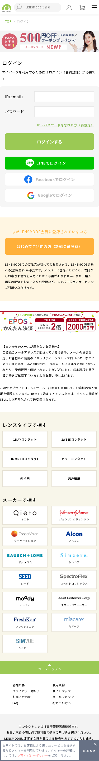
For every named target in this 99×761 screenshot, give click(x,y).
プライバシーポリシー (27, 691)
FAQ (15, 703)
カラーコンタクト (74, 459)
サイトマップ (62, 691)
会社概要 (18, 685)
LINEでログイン (49, 163)
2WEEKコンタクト (74, 439)
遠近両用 (74, 478)
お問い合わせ (21, 697)
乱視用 (25, 478)
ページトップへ (49, 669)
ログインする (49, 141)
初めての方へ (62, 703)
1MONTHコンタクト (25, 459)
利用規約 (59, 685)
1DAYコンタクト (25, 439)
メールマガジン (63, 697)
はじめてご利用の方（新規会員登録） (49, 246)
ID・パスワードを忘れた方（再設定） (65, 125)
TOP (8, 21)
